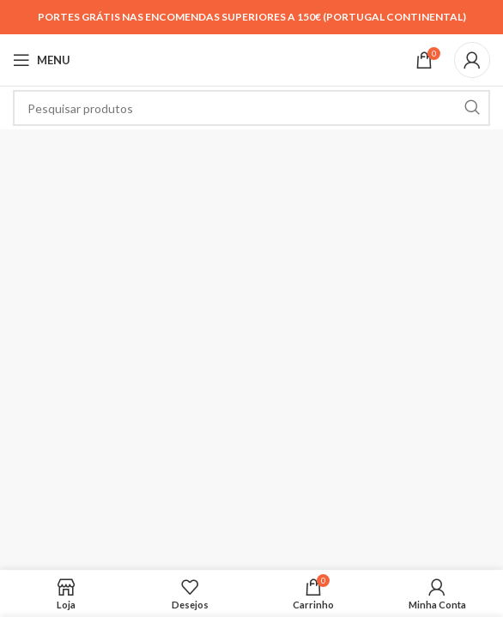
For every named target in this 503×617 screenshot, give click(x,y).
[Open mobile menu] (41, 60)
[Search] (251, 108)
